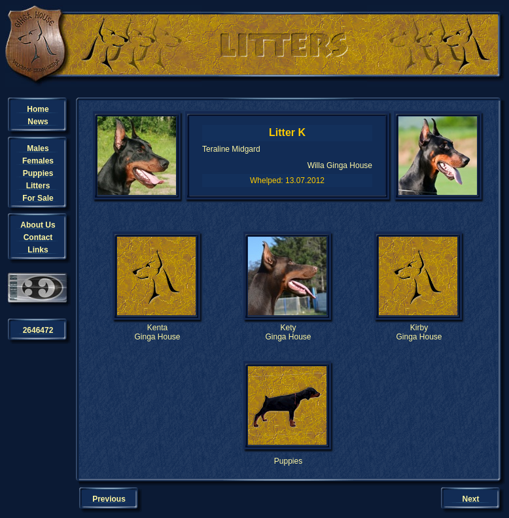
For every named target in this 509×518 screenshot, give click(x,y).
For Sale (37, 198)
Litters (38, 185)
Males (37, 148)
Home (37, 109)
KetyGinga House (288, 332)
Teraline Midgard (231, 149)
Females (38, 160)
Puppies (38, 173)
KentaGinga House (157, 332)
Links (37, 249)
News (37, 121)
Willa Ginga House (339, 165)
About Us (37, 225)
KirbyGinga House (419, 332)
